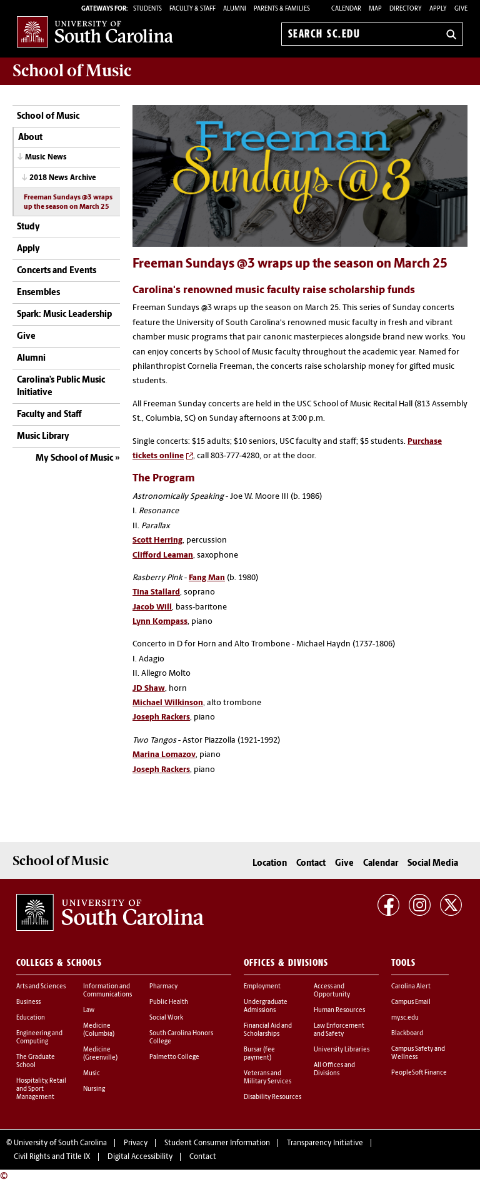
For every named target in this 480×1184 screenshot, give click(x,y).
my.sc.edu (405, 1018)
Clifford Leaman (162, 555)
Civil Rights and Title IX (52, 1157)
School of (71, 70)
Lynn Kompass (160, 622)
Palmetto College (174, 1057)
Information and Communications (107, 990)
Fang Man (207, 578)
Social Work (166, 1018)
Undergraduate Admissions (266, 1006)
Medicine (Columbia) (98, 1030)
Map (375, 9)
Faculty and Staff (49, 414)
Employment (262, 986)
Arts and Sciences (41, 986)
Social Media (433, 863)
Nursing (94, 1089)
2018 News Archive (62, 178)
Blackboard (407, 1033)
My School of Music (74, 458)
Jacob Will (152, 607)
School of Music (48, 116)
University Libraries (341, 1049)
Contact (311, 863)
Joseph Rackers (161, 717)
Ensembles (38, 293)
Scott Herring (157, 540)
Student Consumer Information (217, 1143)
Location (269, 863)
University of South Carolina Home (95, 31)
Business (28, 1002)
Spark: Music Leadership (64, 314)
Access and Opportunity (332, 990)
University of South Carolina (60, 1143)
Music (91, 1073)
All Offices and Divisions (334, 1069)
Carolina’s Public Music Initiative (61, 387)
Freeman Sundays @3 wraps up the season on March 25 (68, 202)
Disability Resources (272, 1097)
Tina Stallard (156, 592)
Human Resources (339, 1010)
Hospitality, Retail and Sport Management (41, 1089)
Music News (46, 157)
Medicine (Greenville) (100, 1053)
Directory (405, 9)
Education (30, 1018)
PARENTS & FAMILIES (282, 9)
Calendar (346, 9)
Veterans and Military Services (267, 1077)
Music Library (43, 436)
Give (461, 9)
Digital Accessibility (140, 1157)
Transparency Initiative (325, 1143)
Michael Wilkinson (167, 703)
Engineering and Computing (39, 1037)
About (30, 138)
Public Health (168, 1002)
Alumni (31, 358)
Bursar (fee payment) (259, 1053)
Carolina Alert (411, 986)
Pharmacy (163, 986)
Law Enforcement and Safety (339, 1030)
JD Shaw (148, 689)
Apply (438, 9)
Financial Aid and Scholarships (268, 1030)
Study (28, 227)
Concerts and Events (56, 271)
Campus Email (411, 1002)
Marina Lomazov (164, 755)
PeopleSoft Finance (419, 1073)
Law (88, 1010)
